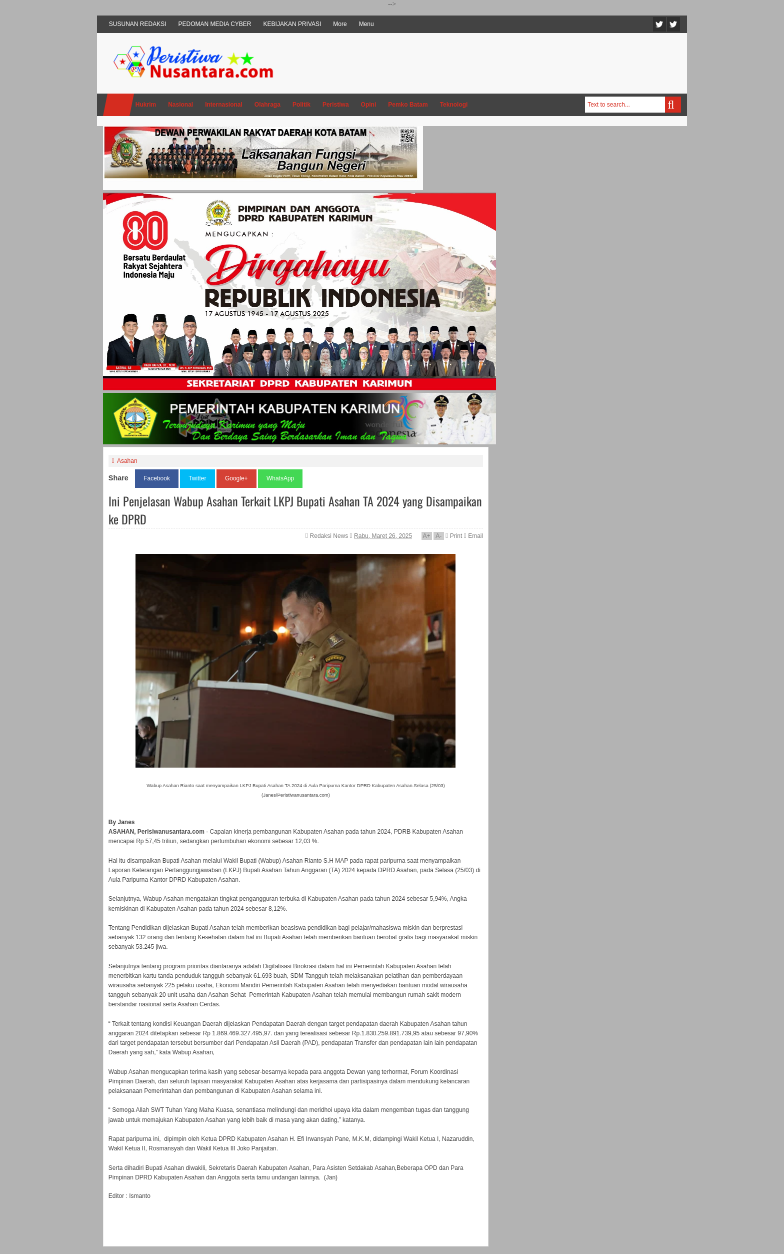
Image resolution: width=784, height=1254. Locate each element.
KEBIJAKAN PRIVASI (293, 24)
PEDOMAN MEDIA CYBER (215, 24)
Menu (366, 24)
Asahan (127, 460)
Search (673, 105)
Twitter (659, 24)
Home (119, 105)
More (339, 24)
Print (454, 535)
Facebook (673, 24)
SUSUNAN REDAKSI (137, 24)
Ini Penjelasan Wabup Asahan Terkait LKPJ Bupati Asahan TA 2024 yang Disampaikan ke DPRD (295, 510)
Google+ (236, 478)
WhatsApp (280, 478)
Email (473, 535)
